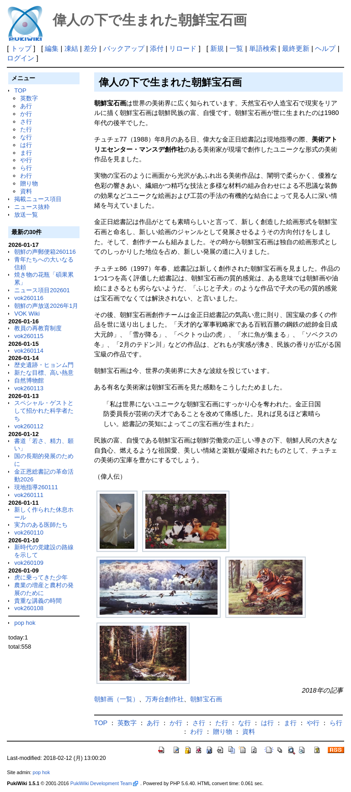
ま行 (26, 152)
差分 (90, 48)
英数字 (29, 98)
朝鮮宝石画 (206, 699)
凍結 (71, 48)
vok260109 (28, 562)
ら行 (26, 167)
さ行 (26, 121)
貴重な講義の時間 (38, 600)
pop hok (24, 622)
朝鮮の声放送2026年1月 (46, 305)
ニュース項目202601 (41, 290)
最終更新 (295, 48)
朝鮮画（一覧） (116, 699)
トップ (21, 48)
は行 (26, 145)
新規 (217, 48)
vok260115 (28, 336)
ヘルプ (325, 48)
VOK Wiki (27, 313)
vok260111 (28, 495)
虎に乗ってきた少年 (41, 577)
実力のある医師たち (41, 524)
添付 (157, 48)
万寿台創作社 (164, 699)
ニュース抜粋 (32, 206)
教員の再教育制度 (38, 328)
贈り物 (29, 183)
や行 (26, 160)
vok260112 (28, 426)
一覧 (236, 48)
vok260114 (28, 350)
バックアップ (123, 48)
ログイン (20, 58)
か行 (26, 113)
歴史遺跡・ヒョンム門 (44, 364)
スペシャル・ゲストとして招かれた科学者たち (44, 410)
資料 (26, 191)
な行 (26, 137)
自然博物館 (29, 380)
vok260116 (28, 298)
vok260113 (28, 388)
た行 (26, 129)
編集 (51, 48)
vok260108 (28, 608)
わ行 (26, 175)
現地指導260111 (36, 487)
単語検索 (263, 48)
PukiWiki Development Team (104, 783)
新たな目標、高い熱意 (44, 372)
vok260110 (28, 532)
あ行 (26, 106)
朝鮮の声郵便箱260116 (44, 251)
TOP (20, 90)
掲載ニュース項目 (38, 199)
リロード (183, 48)
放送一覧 (26, 214)
